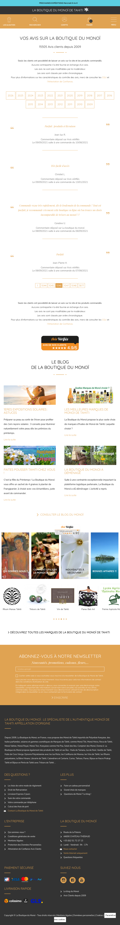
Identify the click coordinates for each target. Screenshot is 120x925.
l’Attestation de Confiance (60, 81)
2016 (109, 95)
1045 (51, 285)
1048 (73, 285)
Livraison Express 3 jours (18, 794)
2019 (79, 95)
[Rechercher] (35, 19)
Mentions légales (15, 840)
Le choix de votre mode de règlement (24, 785)
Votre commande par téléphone (21, 802)
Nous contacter (70, 849)
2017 (99, 95)
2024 (30, 95)
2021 (60, 95)
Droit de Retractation (17, 790)
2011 (69, 104)
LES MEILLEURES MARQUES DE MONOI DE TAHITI (86, 411)
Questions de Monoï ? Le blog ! (77, 794)
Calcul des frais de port (18, 806)
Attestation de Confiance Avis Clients (24, 849)
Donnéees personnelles (83, 915)
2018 (89, 95)
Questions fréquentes (73, 857)
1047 (66, 285)
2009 (90, 104)
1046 (58, 285)
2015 (30, 104)
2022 (50, 95)
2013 (50, 104)
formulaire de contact (72, 692)
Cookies (99, 915)
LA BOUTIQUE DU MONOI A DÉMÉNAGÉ (83, 471)
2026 (10, 95)
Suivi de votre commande (19, 798)
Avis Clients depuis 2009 (74, 895)
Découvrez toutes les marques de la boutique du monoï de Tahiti (60, 632)
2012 (60, 104)
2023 (40, 95)
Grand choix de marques (74, 790)
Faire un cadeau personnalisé (76, 785)
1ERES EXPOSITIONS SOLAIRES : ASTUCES (26, 411)
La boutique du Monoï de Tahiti (57, 10)
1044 (43, 285)
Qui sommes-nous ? (16, 832)
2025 (20, 95)
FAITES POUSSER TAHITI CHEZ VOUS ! (29, 471)
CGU (104, 77)
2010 (79, 104)
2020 (70, 95)
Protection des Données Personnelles (24, 844)
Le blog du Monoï (71, 891)
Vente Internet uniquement (75, 853)
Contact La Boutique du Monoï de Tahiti (25, 810)
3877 (81, 285)
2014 (40, 104)
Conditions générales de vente (21, 836)
